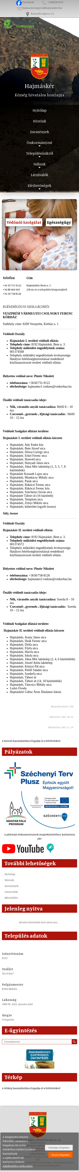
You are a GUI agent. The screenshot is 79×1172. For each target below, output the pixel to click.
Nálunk (39, 164)
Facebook (25, 2)
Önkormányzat (39, 142)
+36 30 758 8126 (12, 293)
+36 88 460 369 (11, 289)
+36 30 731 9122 (12, 285)
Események (39, 131)
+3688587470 (52, 2)
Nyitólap (39, 110)
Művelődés (11, 897)
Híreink (39, 121)
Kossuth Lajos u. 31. (39, 13)
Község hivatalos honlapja (39, 94)
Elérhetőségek (39, 185)
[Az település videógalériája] (28, 852)
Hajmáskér (39, 85)
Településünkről (39, 153)
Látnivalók (39, 174)
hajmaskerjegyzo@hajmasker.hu (39, 8)
